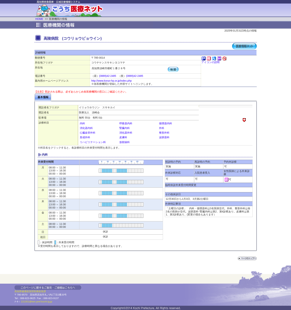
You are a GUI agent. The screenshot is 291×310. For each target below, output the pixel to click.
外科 (161, 128)
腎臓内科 (124, 128)
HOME (39, 18)
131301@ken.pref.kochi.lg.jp (36, 301)
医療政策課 (40, 291)
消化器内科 (86, 128)
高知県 (18, 291)
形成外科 (85, 137)
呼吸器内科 (125, 123)
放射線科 (124, 142)
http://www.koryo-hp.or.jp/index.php (111, 80)
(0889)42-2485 (107, 75)
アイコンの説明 (210, 62)
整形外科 (164, 132)
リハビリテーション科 (93, 142)
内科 (82, 123)
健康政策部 (28, 291)
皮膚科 (123, 137)
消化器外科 (125, 132)
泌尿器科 (164, 137)
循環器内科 (165, 123)
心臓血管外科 (87, 132)
